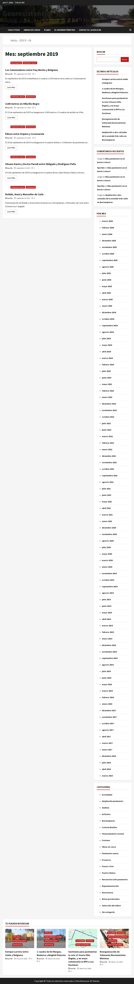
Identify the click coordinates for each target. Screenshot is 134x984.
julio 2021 (106, 488)
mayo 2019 (107, 612)
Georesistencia (26, 13)
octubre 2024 (108, 319)
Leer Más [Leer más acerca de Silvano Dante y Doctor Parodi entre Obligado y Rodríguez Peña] (12, 181)
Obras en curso (32, 30)
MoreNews (81, 981)
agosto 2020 (108, 540)
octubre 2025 (108, 253)
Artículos (106, 814)
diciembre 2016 (109, 756)
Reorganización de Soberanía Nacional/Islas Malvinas (114, 123)
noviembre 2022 (109, 410)
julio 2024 (106, 338)
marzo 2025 (107, 299)
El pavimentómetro (64, 30)
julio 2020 (106, 547)
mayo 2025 (107, 286)
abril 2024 (106, 351)
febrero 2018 (108, 697)
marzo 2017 (107, 743)
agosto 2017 (108, 730)
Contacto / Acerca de (90, 30)
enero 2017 (107, 749)
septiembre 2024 (110, 325)
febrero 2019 (108, 632)
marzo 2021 (107, 514)
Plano (47, 30)
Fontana (106, 840)
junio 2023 (106, 377)
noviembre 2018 (109, 651)
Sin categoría (108, 912)
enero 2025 (107, 306)
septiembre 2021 (110, 475)
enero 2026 (107, 234)
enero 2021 (107, 521)
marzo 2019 (107, 625)
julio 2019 (106, 599)
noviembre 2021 (109, 462)
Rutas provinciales (111, 899)
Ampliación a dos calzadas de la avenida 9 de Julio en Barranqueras (114, 136)
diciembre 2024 (109, 312)
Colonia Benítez (109, 827)
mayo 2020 (107, 554)
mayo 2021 (107, 501)
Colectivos (14, 30)
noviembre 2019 (109, 573)
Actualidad (107, 794)
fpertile (10, 74)
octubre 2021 (108, 469)
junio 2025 (106, 279)
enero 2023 (107, 397)
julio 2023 (106, 371)
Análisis (105, 807)
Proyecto (106, 860)
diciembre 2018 (109, 645)
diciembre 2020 (109, 527)
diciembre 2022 (109, 403)
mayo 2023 (107, 384)
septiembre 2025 (110, 260)
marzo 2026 (107, 221)
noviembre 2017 (109, 717)
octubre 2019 (108, 580)
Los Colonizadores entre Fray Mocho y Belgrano (38, 70)
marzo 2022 (107, 436)
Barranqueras (16, 63)
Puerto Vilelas (108, 873)
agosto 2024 (108, 332)
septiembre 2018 (110, 658)
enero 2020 (107, 567)
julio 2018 (106, 671)
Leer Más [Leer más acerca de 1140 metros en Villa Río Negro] (12, 117)
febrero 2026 (108, 227)
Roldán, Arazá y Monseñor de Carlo (29, 198)
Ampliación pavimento (112, 801)
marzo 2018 (107, 690)
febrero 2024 (108, 364)
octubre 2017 (108, 723)
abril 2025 (106, 293)
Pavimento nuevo (29, 63)
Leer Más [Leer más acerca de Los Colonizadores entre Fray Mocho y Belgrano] (12, 86)
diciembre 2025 (109, 240)
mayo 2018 (107, 684)
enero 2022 (107, 449)
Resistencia (30, 97)
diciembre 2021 (109, 456)
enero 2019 (107, 638)
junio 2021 (106, 495)
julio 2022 (106, 423)
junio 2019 (106, 606)
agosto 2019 (108, 593)
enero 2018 (107, 704)
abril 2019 (106, 619)
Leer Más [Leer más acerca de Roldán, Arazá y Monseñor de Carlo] (12, 215)
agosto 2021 (108, 482)
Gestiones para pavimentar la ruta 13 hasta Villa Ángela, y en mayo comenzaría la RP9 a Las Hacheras (115, 106)
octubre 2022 (108, 416)
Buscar (101, 51)
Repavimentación (110, 886)
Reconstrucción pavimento (115, 879)
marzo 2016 (107, 775)
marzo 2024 (107, 358)
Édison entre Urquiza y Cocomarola (29, 134)
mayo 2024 (107, 345)
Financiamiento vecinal (113, 833)
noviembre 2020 (109, 534)
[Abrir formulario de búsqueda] (130, 29)
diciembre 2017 (109, 710)
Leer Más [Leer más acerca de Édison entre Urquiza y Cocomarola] (12, 147)
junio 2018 (106, 677)
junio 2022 (106, 429)
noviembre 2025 (109, 247)
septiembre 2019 (110, 586)
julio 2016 (106, 762)
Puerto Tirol (108, 866)
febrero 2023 (108, 390)
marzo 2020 (107, 560)
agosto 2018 (108, 664)
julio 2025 (106, 273)
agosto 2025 (108, 266)
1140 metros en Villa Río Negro (26, 104)
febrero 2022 (108, 443)
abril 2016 (106, 769)
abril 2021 (106, 508)
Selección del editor (111, 905)
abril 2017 (106, 736)
